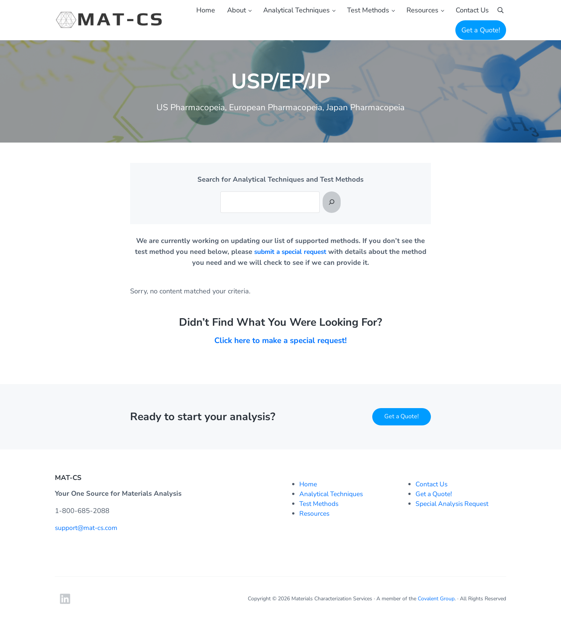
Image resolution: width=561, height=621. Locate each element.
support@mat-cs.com (88, 527)
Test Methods (320, 504)
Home (308, 484)
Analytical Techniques (332, 494)
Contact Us (432, 484)
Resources (315, 513)
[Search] (332, 210)
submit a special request (290, 259)
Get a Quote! (401, 417)
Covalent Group (436, 598)
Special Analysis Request (454, 504)
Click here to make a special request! (280, 348)
